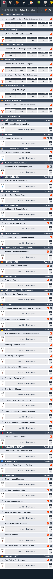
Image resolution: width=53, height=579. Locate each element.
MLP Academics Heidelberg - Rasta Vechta (22, 333)
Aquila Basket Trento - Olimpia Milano (19, 546)
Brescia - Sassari (11, 534)
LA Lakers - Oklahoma (13, 138)
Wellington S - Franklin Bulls (16, 209)
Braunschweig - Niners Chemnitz (18, 400)
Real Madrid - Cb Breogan (15, 560)
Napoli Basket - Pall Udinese (16, 523)
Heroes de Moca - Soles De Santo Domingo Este (23, 19)
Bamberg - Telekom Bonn (15, 344)
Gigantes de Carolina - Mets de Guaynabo (21, 75)
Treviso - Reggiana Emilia (15, 490)
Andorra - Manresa (12, 280)
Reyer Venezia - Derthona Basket (18, 512)
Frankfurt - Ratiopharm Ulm (15, 378)
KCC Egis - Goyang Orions (15, 223)
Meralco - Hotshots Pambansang (18, 251)
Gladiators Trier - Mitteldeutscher (18, 367)
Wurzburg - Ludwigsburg (15, 356)
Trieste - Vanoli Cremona (14, 479)
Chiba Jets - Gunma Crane (15, 195)
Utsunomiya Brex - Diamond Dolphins (19, 237)
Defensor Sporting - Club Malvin (17, 152)
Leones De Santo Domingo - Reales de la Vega (23, 49)
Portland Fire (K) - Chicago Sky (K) (18, 166)
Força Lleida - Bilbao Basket (16, 266)
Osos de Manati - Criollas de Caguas (19, 64)
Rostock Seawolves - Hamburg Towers (20, 422)
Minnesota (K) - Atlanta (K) (15, 90)
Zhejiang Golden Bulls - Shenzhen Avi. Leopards (23, 308)
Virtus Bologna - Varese (14, 501)
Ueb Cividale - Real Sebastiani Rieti (18, 451)
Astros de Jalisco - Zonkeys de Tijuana (20, 105)
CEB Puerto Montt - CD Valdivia (17, 124)
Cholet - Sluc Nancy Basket (15, 436)
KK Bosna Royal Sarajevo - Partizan (18, 465)
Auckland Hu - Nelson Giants (16, 181)
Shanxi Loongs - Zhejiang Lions (17, 319)
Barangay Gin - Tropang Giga (16, 294)
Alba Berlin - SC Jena (13, 389)
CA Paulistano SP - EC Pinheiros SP (18, 34)
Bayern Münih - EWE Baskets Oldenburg (20, 411)
